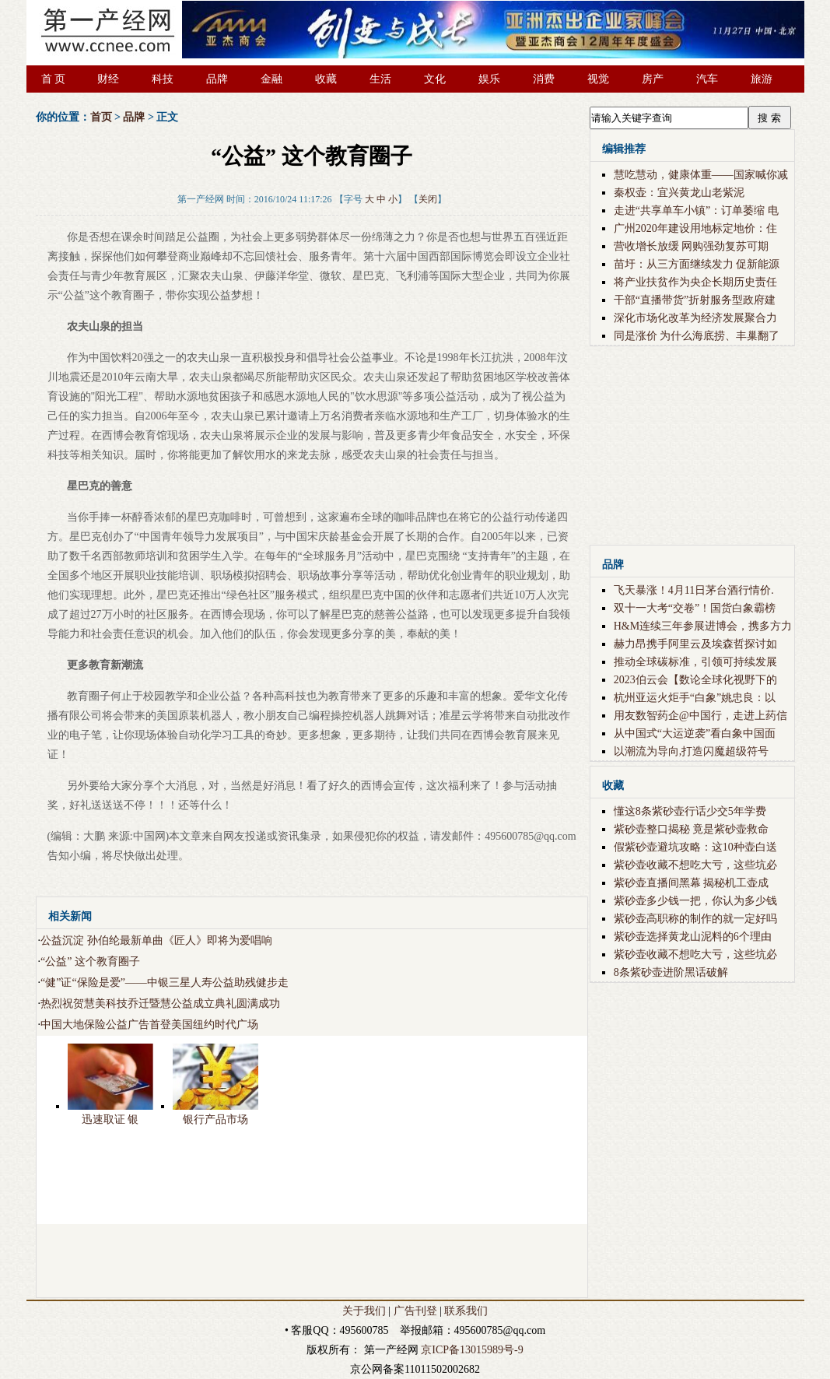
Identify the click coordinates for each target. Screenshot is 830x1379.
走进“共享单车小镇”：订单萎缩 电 (696, 210)
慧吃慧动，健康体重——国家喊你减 (701, 175)
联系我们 (466, 1311)
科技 (162, 79)
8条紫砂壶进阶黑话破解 (671, 972)
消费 (544, 79)
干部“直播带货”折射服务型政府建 (695, 300)
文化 (435, 79)
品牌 (217, 79)
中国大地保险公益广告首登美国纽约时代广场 (149, 1024)
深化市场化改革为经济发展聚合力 (695, 318)
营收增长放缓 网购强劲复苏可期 (691, 246)
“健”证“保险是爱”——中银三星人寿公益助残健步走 (164, 982)
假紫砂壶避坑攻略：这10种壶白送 (695, 847)
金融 (271, 79)
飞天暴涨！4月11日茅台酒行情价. (694, 590)
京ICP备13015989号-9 (472, 1350)
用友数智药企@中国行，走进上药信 (700, 715)
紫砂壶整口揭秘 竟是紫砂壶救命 (691, 829)
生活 (380, 79)
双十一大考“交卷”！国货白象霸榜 (695, 608)
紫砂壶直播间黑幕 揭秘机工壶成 (691, 883)
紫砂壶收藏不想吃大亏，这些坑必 (695, 865)
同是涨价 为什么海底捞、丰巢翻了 (697, 336)
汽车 (707, 79)
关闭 (428, 199)
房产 (653, 79)
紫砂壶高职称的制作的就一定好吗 (695, 919)
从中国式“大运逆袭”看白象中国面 (695, 733)
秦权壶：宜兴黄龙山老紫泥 (679, 192)
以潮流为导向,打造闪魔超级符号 (691, 751)
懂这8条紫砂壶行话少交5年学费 (690, 811)
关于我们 (364, 1311)
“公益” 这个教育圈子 (90, 961)
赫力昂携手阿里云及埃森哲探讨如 (695, 644)
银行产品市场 (215, 1119)
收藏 (326, 79)
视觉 (598, 79)
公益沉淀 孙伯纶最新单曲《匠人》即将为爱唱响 (156, 940)
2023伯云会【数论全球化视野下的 (695, 680)
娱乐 (489, 79)
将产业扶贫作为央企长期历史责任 (695, 282)
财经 (108, 79)
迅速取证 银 (110, 1119)
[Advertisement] (306, 1261)
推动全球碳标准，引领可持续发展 (695, 662)
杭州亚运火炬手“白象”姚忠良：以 (695, 698)
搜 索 (769, 118)
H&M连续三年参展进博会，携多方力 (703, 626)
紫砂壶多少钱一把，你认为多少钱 (695, 901)
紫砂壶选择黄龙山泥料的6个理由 (693, 936)
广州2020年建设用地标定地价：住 (695, 228)
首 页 (53, 79)
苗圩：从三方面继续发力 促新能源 (697, 264)
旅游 (761, 79)
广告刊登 (415, 1311)
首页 (101, 117)
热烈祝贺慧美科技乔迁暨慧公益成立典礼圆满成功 (160, 1003)
